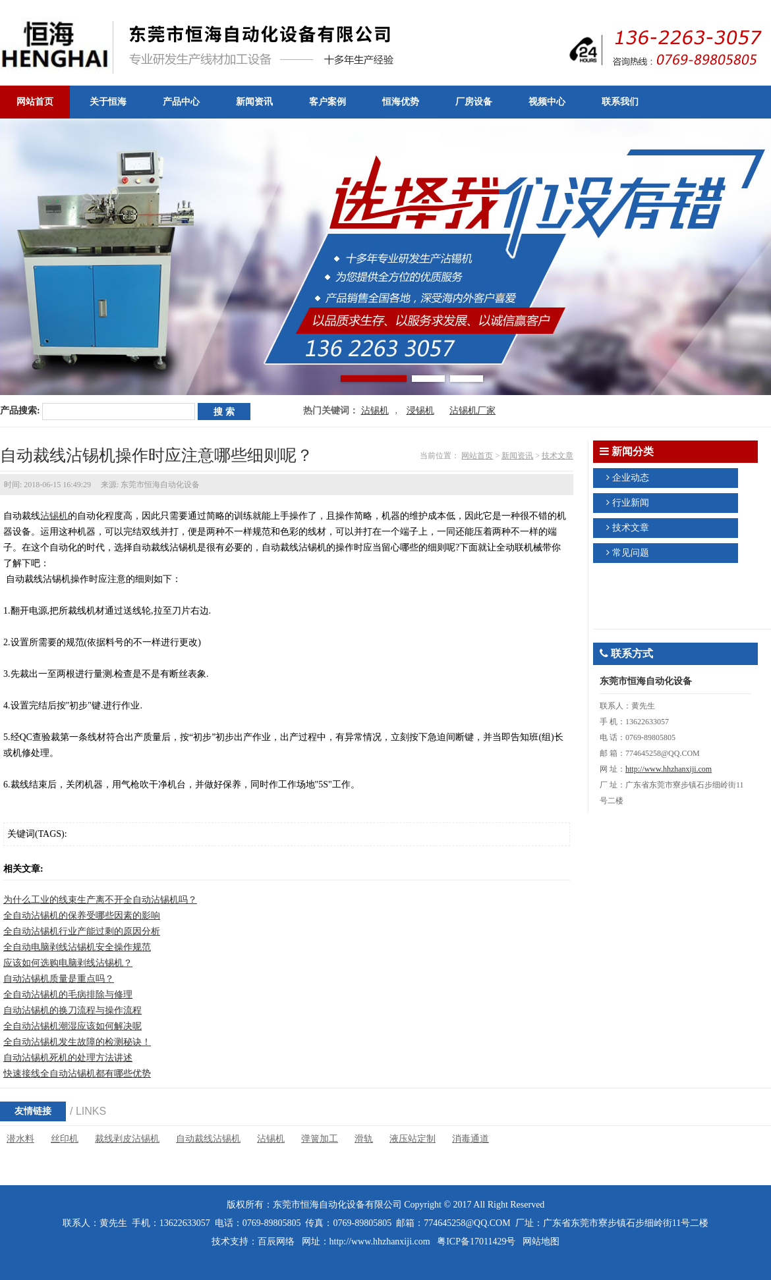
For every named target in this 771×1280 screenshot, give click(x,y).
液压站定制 (412, 1139)
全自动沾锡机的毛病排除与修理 (67, 995)
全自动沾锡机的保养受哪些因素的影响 (81, 915)
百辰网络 (276, 1241)
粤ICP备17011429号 (476, 1241)
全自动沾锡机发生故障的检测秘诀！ (77, 1042)
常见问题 (630, 553)
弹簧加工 (319, 1139)
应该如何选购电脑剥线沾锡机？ (67, 963)
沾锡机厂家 (472, 410)
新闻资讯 (517, 455)
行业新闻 (630, 503)
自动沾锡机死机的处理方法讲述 (67, 1058)
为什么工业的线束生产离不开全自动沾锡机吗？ (100, 900)
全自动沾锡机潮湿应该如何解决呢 (72, 1026)
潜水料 (20, 1139)
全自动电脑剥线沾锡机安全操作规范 (77, 947)
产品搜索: (20, 410)
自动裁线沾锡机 (208, 1139)
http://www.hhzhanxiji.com (668, 769)
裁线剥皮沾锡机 (127, 1139)
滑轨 (364, 1139)
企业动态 (630, 478)
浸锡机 (420, 410)
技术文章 (557, 455)
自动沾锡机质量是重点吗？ (58, 979)
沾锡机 (375, 410)
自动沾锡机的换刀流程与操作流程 (72, 1010)
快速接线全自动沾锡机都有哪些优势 (77, 1074)
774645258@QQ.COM (467, 1223)
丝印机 (64, 1139)
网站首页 (477, 455)
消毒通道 (470, 1139)
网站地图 (541, 1241)
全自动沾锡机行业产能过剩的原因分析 (81, 931)
